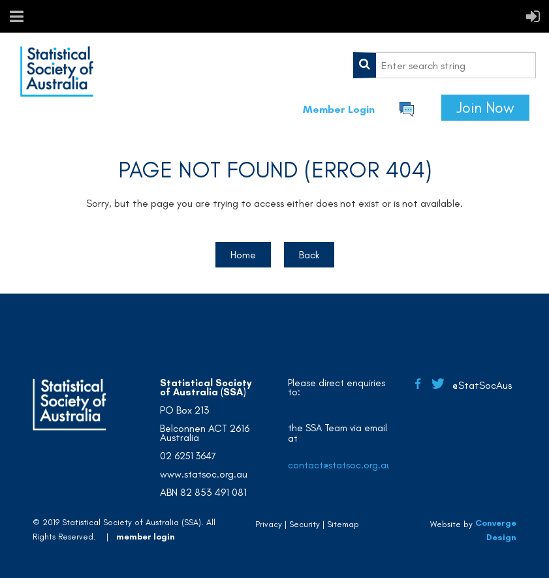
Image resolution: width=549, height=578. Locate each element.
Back (309, 255)
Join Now (485, 108)
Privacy (268, 524)
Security (304, 524)
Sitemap (343, 524)
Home (243, 255)
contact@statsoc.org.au (340, 465)
